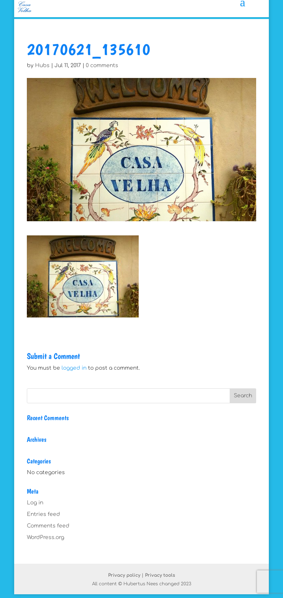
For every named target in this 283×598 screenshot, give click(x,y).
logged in (74, 368)
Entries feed (43, 514)
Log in (35, 502)
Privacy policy (124, 575)
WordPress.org (45, 537)
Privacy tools (160, 575)
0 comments (102, 65)
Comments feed (48, 526)
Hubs (42, 65)
